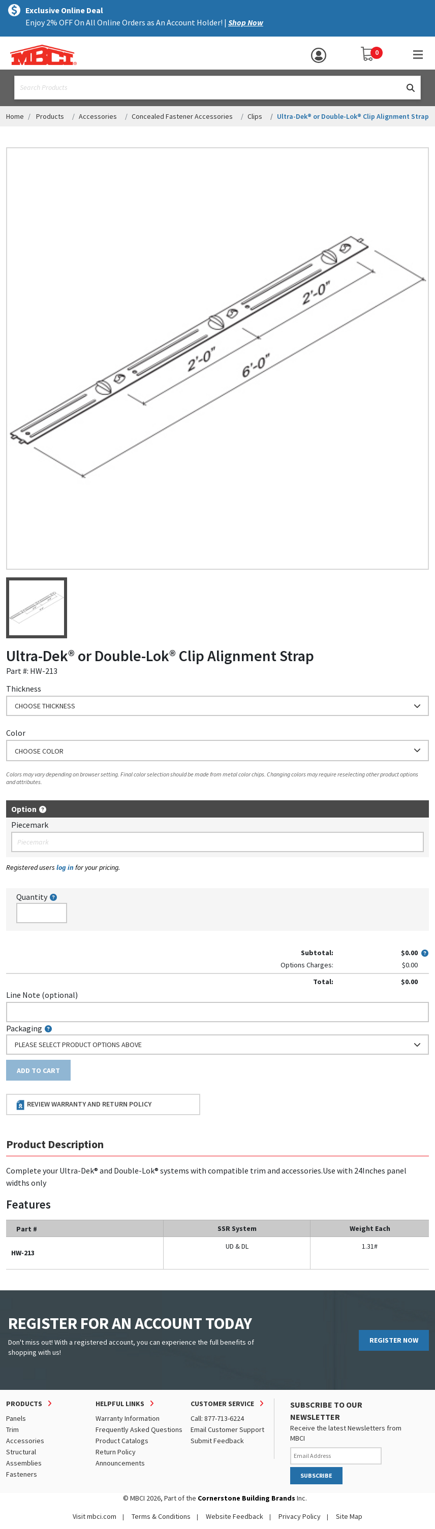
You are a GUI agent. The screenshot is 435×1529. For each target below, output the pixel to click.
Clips (254, 116)
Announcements (120, 1463)
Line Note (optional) (42, 995)
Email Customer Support (227, 1429)
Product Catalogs (122, 1440)
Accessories (98, 116)
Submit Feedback (217, 1440)
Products (50, 116)
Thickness (23, 689)
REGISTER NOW (393, 1340)
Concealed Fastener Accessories (182, 116)
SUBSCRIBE (316, 1475)
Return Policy (116, 1451)
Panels (16, 1418)
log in (65, 867)
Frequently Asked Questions (139, 1429)
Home (15, 116)
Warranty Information (128, 1418)
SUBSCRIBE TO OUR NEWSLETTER (326, 1411)
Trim (12, 1429)
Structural (21, 1451)
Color (15, 733)
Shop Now (245, 22)
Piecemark (29, 825)
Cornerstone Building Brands (246, 1498)
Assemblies (24, 1463)
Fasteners (21, 1474)
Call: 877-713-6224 (217, 1418)
